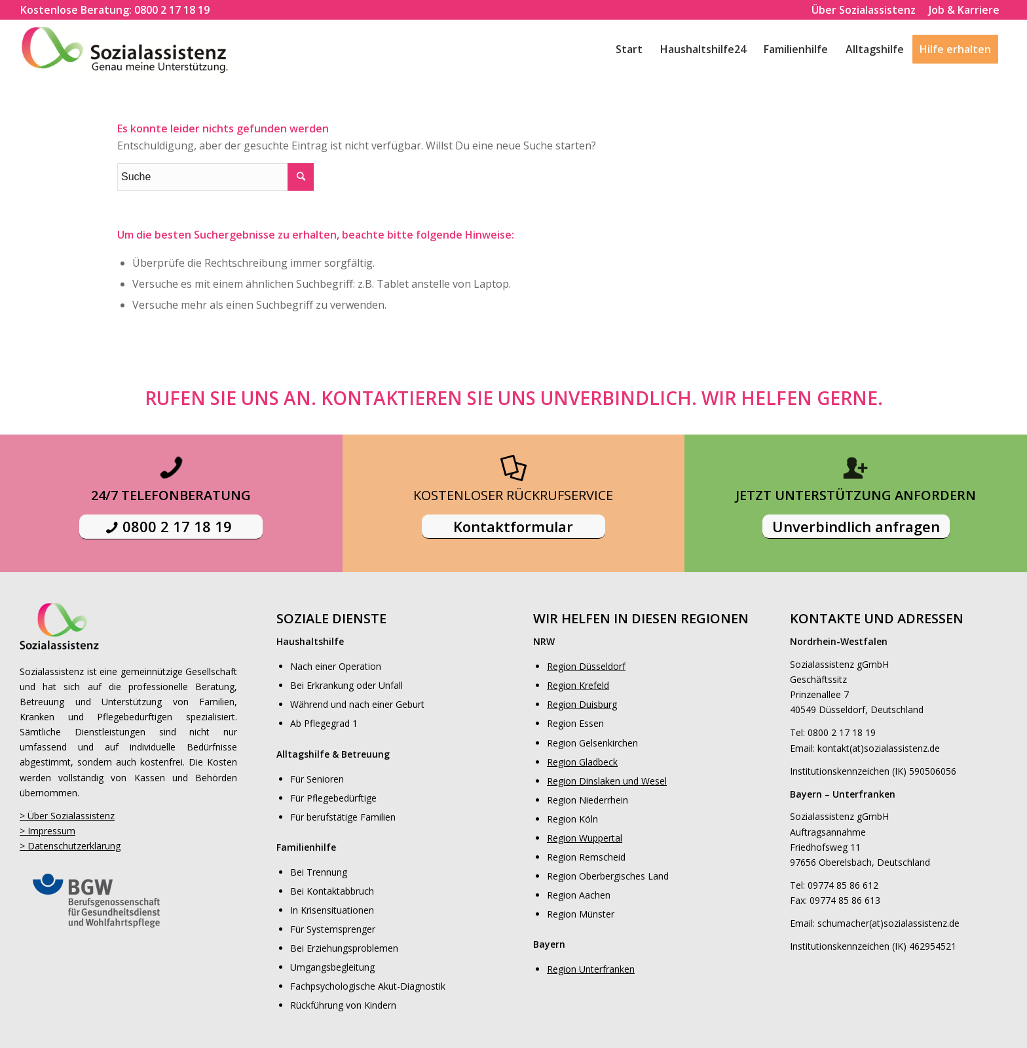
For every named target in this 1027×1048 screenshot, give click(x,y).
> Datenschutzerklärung (70, 846)
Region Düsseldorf (586, 666)
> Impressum (47, 831)
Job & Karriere (964, 10)
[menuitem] (115, 10)
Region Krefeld (578, 685)
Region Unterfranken (591, 969)
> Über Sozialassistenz (67, 815)
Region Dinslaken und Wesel (607, 781)
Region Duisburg (582, 704)
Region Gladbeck (582, 762)
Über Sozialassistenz (864, 10)
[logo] (136, 49)
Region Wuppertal (584, 838)
